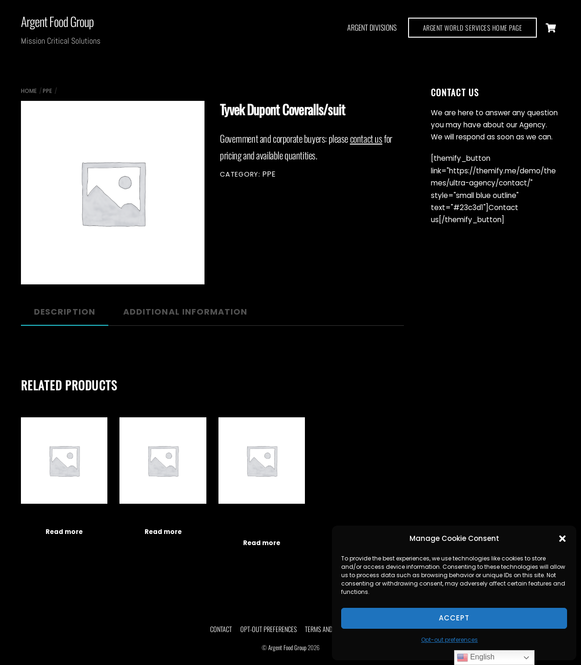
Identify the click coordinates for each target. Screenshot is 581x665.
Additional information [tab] (185, 311)
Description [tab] (64, 311)
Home (29, 91)
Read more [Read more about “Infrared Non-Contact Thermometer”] (261, 543)
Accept (454, 618)
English (476, 657)
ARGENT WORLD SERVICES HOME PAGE (472, 28)
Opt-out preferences (449, 640)
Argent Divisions (371, 27)
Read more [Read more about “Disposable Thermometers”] (163, 531)
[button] (562, 538)
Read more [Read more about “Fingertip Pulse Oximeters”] (64, 531)
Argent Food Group (287, 647)
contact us (366, 138)
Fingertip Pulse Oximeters (64, 516)
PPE (47, 91)
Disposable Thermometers (163, 516)
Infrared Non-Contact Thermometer (262, 522)
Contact (221, 629)
